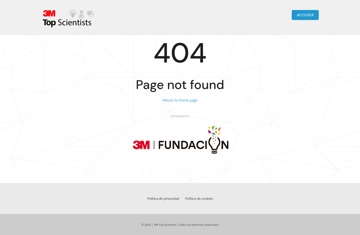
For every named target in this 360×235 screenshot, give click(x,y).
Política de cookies (199, 198)
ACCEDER (305, 15)
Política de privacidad (163, 198)
